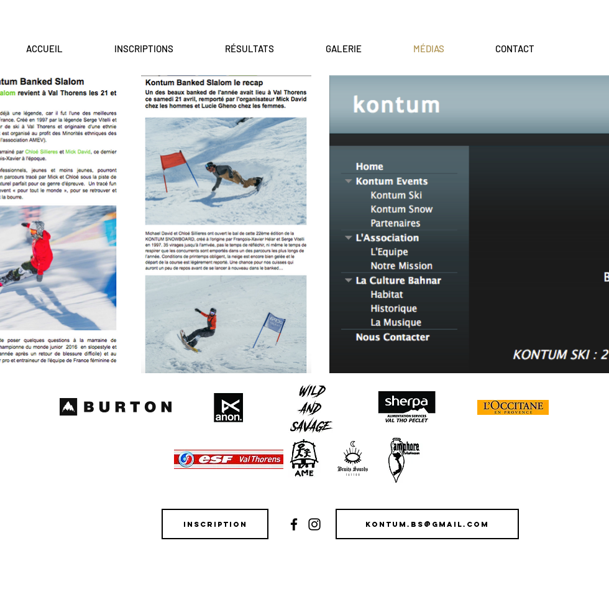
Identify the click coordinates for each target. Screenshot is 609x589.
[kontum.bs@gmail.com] (427, 524)
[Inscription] (215, 524)
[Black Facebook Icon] (294, 524)
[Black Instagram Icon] (314, 524)
